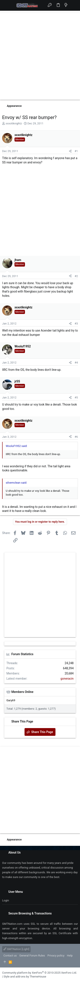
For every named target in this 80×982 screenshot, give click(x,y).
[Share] (70, 151)
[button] (6, 5)
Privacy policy (56, 955)
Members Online (22, 692)
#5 (76, 397)
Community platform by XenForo (39, 972)
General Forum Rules (32, 955)
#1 (76, 151)
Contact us (10, 955)
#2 (76, 276)
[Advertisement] (40, 56)
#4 (76, 362)
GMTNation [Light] (16, 949)
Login (5, 900)
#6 (76, 436)
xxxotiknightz (14, 123)
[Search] (74, 5)
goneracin (67, 678)
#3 (76, 323)
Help (70, 955)
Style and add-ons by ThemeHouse (24, 976)
